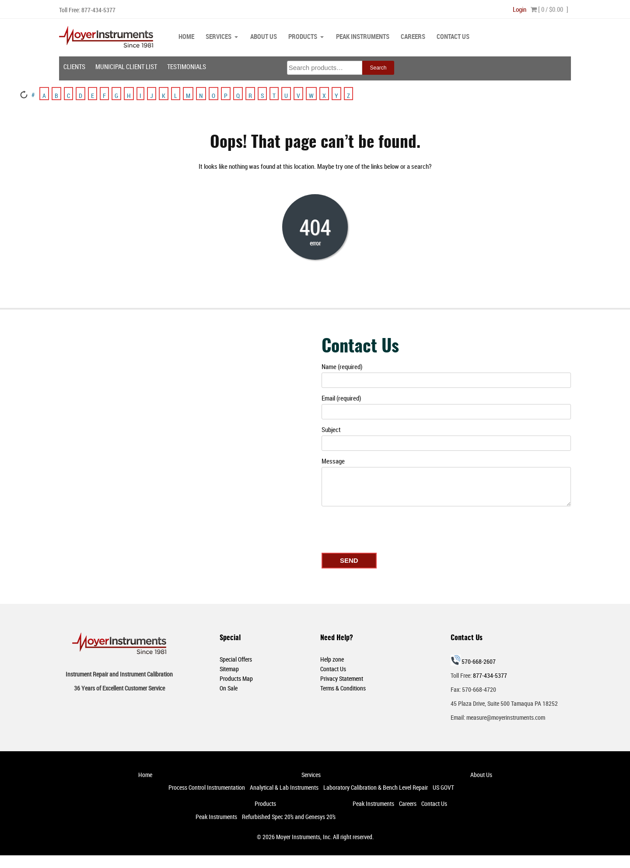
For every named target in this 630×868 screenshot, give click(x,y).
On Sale (229, 687)
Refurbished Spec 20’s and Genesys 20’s (289, 816)
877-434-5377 (98, 10)
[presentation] (388, 527)
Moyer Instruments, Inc (303, 836)
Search (378, 67)
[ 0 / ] (549, 9)
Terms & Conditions (343, 687)
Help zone (332, 659)
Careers (413, 36)
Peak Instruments (362, 36)
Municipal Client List (126, 66)
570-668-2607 (479, 661)
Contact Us (453, 36)
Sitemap (229, 668)
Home (186, 36)
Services (218, 36)
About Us (263, 36)
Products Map (236, 678)
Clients (74, 66)
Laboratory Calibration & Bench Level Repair (375, 787)
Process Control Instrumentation (206, 787)
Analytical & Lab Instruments (284, 787)
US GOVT (443, 787)
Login (519, 9)
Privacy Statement (341, 678)
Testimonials (186, 66)
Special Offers (236, 659)
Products (302, 36)
